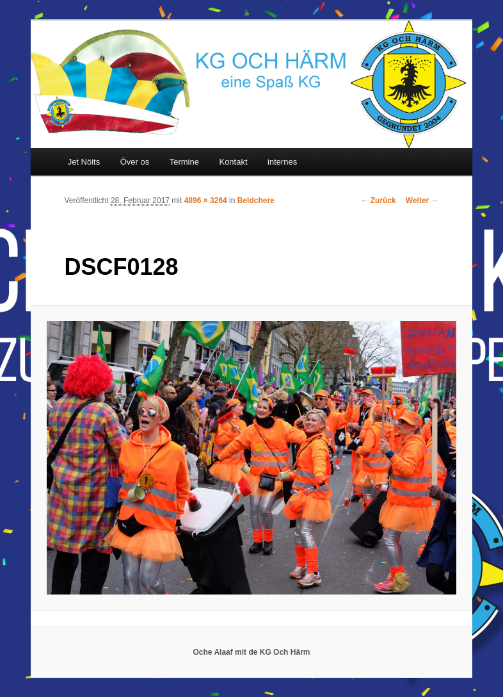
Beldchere (256, 200)
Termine (184, 162)
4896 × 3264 (205, 200)
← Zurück (377, 200)
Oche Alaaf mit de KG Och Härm (251, 652)
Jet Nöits (84, 162)
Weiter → (422, 200)
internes (282, 162)
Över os (135, 162)
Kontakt (233, 162)
